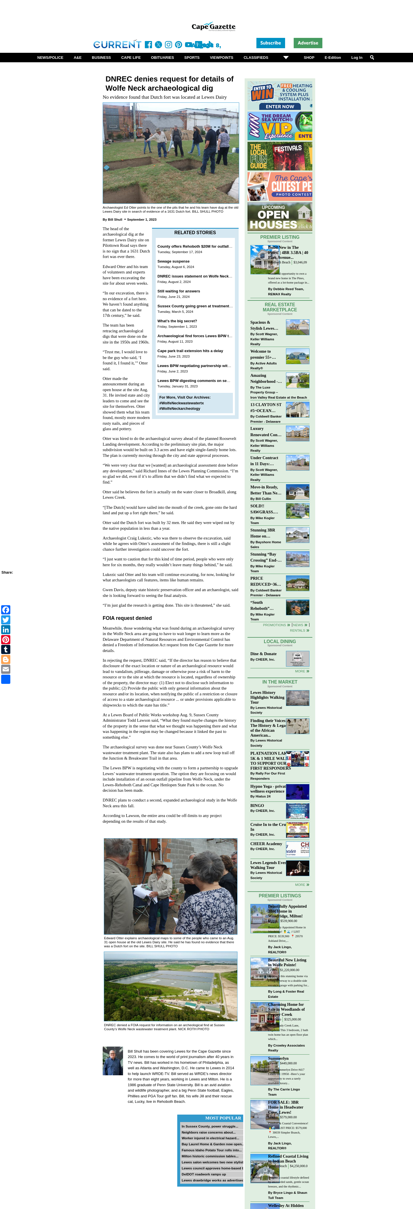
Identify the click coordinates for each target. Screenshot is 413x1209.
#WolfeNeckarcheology (179, 408)
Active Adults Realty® (263, 365)
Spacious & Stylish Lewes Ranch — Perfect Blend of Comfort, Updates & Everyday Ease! (266, 326)
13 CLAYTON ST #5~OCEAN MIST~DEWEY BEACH (266, 408)
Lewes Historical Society (266, 710)
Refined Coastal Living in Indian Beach (288, 1158)
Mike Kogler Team (262, 520)
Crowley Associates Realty (286, 1047)
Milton (272, 921)
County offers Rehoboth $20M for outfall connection (203, 246)
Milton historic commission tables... (210, 1156)
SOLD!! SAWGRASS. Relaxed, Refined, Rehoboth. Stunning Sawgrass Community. (265, 509)
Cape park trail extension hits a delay (190, 351)
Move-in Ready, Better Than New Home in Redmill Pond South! (265, 490)
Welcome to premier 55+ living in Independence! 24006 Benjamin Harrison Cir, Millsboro (264, 355)
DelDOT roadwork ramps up (204, 1174)
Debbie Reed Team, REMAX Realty (286, 291)
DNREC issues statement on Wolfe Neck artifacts (200, 276)
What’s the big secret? (177, 321)
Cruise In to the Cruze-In (270, 827)
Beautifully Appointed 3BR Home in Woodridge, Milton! (287, 911)
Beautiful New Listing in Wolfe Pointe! (287, 962)
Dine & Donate (263, 653)
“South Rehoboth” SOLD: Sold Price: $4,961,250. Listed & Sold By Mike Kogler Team (265, 606)
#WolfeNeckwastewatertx (181, 403)
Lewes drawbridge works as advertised (213, 1180)
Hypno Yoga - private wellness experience (269, 788)
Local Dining (280, 641)
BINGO (257, 805)
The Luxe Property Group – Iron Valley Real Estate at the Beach (278, 392)
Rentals (297, 630)
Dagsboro (274, 1019)
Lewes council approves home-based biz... (215, 1168)
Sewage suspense (173, 261)
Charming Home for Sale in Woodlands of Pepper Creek (286, 1009)
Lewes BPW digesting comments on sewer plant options (207, 381)
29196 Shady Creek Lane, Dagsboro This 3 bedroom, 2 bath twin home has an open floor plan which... (288, 1032)
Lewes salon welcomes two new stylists (213, 1162)
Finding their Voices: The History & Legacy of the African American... (269, 728)
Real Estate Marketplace (280, 307)
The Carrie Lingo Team (284, 1091)
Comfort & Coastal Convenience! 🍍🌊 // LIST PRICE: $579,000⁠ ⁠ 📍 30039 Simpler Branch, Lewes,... (288, 1130)
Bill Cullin (263, 498)
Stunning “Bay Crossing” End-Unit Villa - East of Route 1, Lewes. (264, 558)
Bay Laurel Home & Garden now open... (213, 1144)
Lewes (272, 970)
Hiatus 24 (263, 796)
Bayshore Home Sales (265, 544)
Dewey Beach (277, 1166)
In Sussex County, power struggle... (210, 1126)
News (298, 625)
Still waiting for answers (179, 291)
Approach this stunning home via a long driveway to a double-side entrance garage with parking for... (288, 981)
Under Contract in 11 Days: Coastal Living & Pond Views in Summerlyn (265, 461)
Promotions (274, 625)
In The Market (279, 682)
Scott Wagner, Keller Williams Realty (264, 339)
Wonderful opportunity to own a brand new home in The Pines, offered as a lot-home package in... (288, 278)
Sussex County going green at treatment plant (198, 306)
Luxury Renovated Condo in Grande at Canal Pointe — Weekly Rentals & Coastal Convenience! (266, 432)
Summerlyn (278, 1058)
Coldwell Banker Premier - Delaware (266, 418)
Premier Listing (280, 237)
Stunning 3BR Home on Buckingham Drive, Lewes (262, 534)
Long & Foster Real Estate (286, 993)
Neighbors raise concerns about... (208, 1132)
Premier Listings (280, 895)
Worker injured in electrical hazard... (210, 1138)
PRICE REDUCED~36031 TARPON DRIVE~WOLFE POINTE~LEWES (266, 582)
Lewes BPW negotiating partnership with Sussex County (207, 366)
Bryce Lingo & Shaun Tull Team (287, 1195)
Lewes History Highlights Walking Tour (267, 697)
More (300, 671)
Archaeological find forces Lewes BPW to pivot (199, 336)
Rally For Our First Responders (267, 775)
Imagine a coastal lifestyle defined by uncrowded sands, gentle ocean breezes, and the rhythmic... (288, 1182)
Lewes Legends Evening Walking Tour (271, 865)
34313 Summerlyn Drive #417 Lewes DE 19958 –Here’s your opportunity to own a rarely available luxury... (286, 1076)
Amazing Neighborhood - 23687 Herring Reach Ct (264, 379)
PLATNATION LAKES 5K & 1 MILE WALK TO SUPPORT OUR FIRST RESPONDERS (271, 760)
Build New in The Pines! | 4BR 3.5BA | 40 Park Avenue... (288, 252)
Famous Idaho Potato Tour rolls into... (212, 1150)
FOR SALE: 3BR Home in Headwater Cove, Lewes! (285, 1107)
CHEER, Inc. (265, 659)
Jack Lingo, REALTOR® (280, 949)
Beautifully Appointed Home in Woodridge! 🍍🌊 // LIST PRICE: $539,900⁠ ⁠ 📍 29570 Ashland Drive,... (287, 934)
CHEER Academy (266, 843)
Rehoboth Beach (279, 262)
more (300, 884)
